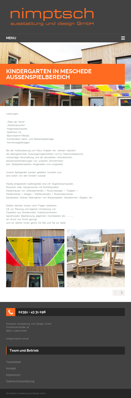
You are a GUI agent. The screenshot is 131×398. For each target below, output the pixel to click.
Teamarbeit (13, 362)
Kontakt (11, 368)
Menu (11, 38)
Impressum (13, 375)
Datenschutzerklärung (20, 381)
